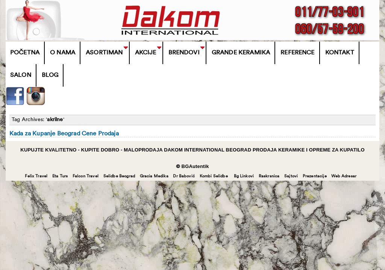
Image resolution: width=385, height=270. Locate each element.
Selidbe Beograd (119, 176)
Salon (20, 75)
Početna (24, 53)
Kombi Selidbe (214, 176)
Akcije (145, 53)
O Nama (62, 53)
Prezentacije (315, 176)
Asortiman (104, 53)
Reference (297, 53)
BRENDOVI (184, 53)
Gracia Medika (154, 176)
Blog (50, 75)
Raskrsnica (269, 176)
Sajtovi (291, 176)
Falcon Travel (86, 176)
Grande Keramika (241, 53)
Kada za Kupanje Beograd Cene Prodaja (64, 134)
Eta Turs (60, 176)
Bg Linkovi (244, 176)
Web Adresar (343, 176)
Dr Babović (184, 176)
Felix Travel (36, 176)
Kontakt (339, 53)
